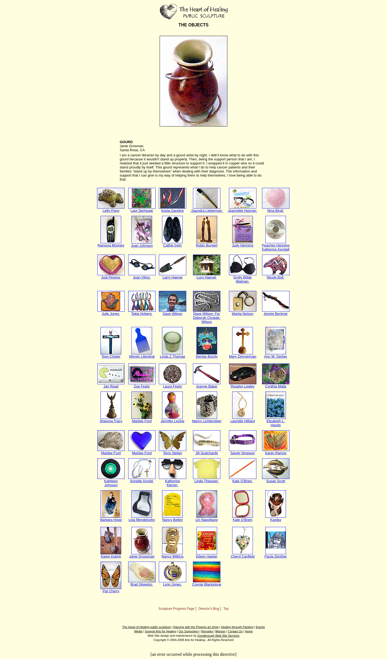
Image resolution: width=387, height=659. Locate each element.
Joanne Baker (206, 384)
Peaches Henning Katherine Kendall (275, 245)
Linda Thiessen (206, 479)
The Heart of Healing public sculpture (146, 627)
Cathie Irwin (172, 243)
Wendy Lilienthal (142, 354)
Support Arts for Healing (160, 631)
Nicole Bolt (275, 275)
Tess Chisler (111, 354)
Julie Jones (111, 312)
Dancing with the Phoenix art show (196, 627)
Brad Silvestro (142, 582)
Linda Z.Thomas (172, 354)
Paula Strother (275, 554)
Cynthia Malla (275, 384)
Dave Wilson (172, 312)
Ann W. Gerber (275, 354)
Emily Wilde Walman (242, 277)
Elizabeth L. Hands (275, 421)
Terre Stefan (172, 451)
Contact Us (235, 631)
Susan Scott (275, 479)
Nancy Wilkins (173, 554)
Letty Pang (111, 209)
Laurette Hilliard (242, 419)
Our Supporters (188, 631)
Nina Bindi (275, 209)
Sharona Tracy (111, 419)
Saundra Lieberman (206, 209)
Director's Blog (208, 609)
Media (138, 631)
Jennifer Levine (172, 419)
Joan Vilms (142, 275)
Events (260, 627)
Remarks (207, 631)
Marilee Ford (141, 419)
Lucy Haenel (206, 275)
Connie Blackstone (206, 582)
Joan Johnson (142, 244)
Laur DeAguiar (142, 209)
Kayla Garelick (172, 209)
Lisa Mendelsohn (142, 518)
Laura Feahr (172, 384)
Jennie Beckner (275, 312)
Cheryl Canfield (243, 554)
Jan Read (111, 384)
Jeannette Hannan (242, 209)
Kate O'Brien (242, 479)
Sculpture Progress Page (176, 609)
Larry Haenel (172, 275)
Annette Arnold (142, 479)
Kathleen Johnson (111, 481)
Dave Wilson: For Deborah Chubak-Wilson (207, 316)
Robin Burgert (206, 243)
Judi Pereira (111, 275)
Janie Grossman (142, 554)
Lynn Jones (172, 582)
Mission (220, 631)
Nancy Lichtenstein (206, 419)
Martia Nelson (242, 312)
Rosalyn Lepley (242, 384)
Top (225, 609)
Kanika (275, 518)
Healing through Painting (237, 627)
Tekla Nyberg (142, 312)
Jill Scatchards (206, 451)
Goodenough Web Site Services (218, 635)
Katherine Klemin (172, 481)
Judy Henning (242, 243)
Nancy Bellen (172, 518)
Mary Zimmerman (242, 354)
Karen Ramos (275, 451)
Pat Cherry (111, 589)
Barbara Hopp (111, 518)
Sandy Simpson (242, 451)
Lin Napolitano (207, 518)
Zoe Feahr (142, 384)
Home (249, 631)
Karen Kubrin (111, 554)
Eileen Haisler (206, 554)
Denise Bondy (207, 354)
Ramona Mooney (111, 243)
